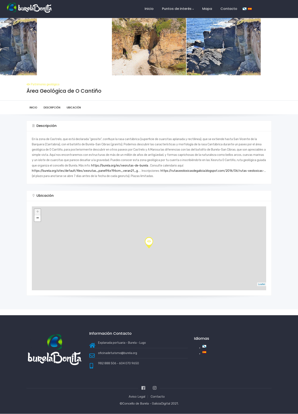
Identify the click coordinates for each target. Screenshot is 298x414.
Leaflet (261, 284)
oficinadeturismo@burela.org (117, 353)
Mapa (207, 8)
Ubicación (74, 107)
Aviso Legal (137, 396)
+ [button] (37, 212)
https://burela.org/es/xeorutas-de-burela (119, 165)
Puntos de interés (178, 8)
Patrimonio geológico (45, 84)
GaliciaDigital (161, 403)
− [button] (37, 218)
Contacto (228, 8)
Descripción (52, 107)
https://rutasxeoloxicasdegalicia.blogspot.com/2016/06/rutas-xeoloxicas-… (213, 171)
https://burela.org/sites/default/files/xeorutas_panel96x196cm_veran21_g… (86, 171)
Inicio (149, 8)
